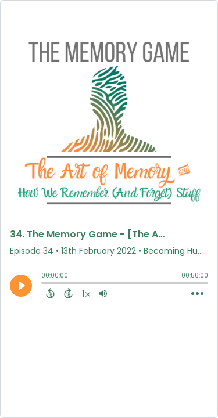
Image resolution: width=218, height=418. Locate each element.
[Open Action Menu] (197, 294)
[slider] (44, 284)
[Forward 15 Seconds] (68, 293)
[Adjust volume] (103, 293)
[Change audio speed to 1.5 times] (86, 293)
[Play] (21, 286)
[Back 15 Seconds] (50, 293)
